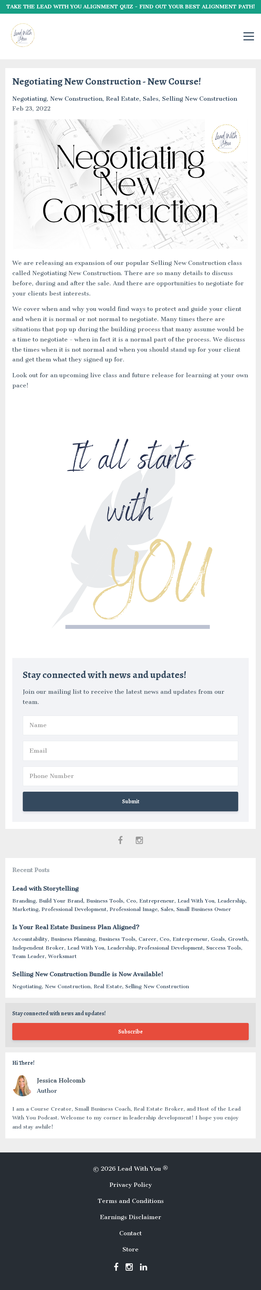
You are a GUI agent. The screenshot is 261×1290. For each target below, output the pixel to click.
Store (130, 1249)
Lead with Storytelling (45, 888)
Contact (130, 1233)
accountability (30, 939)
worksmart (62, 956)
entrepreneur (156, 901)
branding (24, 901)
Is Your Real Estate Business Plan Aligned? (75, 927)
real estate (122, 98)
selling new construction (199, 98)
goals (218, 939)
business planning (73, 939)
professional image (134, 909)
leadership (231, 901)
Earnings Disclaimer (130, 1217)
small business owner (203, 909)
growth (237, 939)
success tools (223, 948)
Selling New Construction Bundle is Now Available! (87, 974)
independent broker (38, 948)
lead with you (196, 901)
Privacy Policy (130, 1184)
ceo (131, 901)
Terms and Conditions (131, 1200)
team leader (28, 956)
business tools (104, 901)
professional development (74, 909)
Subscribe (130, 1032)
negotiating (29, 98)
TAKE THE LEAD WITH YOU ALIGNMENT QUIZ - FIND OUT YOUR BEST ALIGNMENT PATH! (130, 7)
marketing (25, 909)
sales (151, 98)
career (147, 939)
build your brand (61, 901)
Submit (130, 801)
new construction (76, 98)
